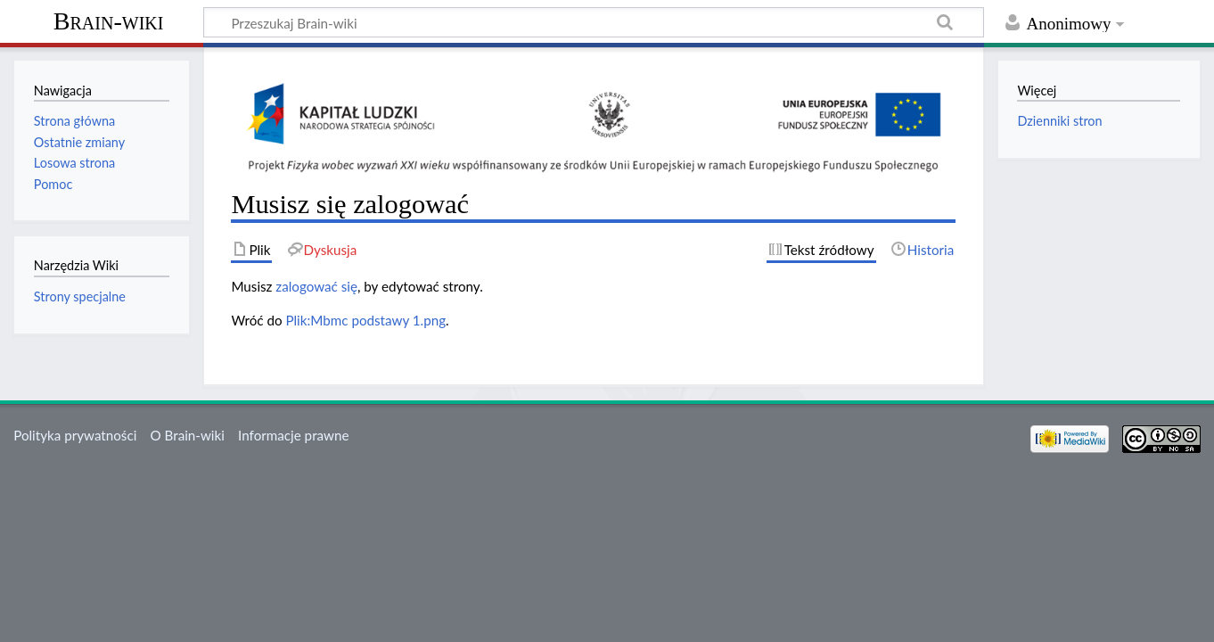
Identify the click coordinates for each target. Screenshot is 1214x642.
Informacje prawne (293, 435)
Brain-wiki (108, 21)
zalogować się (316, 286)
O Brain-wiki (188, 435)
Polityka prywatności (74, 435)
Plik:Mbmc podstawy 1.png (365, 320)
